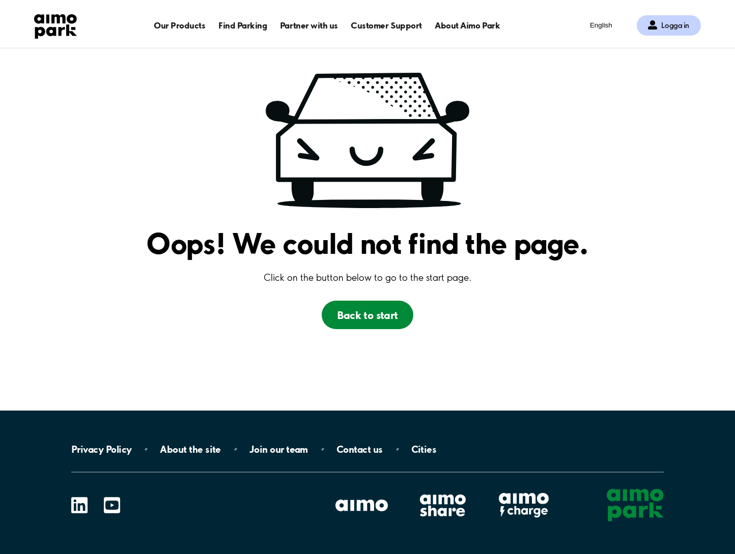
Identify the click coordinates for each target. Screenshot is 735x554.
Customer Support (386, 25)
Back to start (367, 315)
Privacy (101, 449)
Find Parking (242, 25)
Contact (359, 449)
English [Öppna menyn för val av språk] (601, 25)
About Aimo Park (467, 25)
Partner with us (309, 25)
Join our (278, 449)
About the (190, 449)
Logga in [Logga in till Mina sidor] (675, 25)
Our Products (179, 25)
